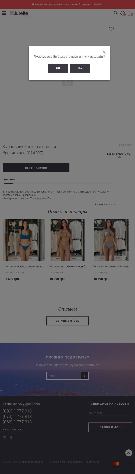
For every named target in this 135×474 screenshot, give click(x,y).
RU (57, 68)
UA (78, 68)
